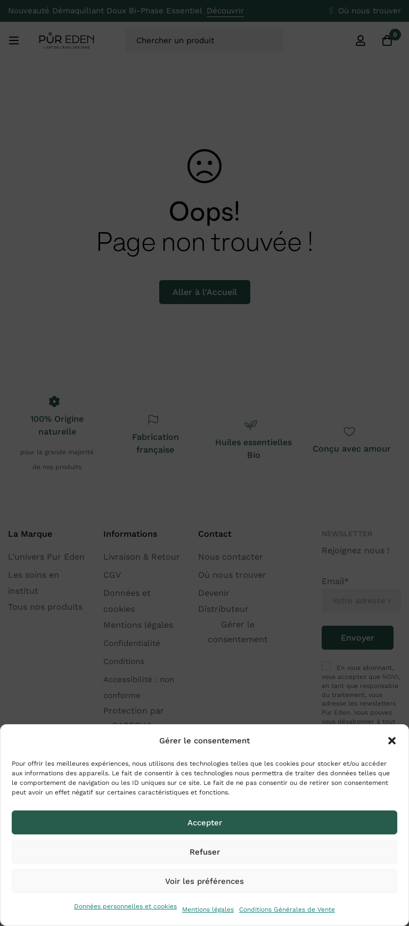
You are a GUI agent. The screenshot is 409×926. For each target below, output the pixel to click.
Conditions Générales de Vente (287, 909)
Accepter (204, 822)
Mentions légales (208, 909)
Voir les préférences (204, 881)
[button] (392, 740)
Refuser (205, 852)
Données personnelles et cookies (125, 906)
